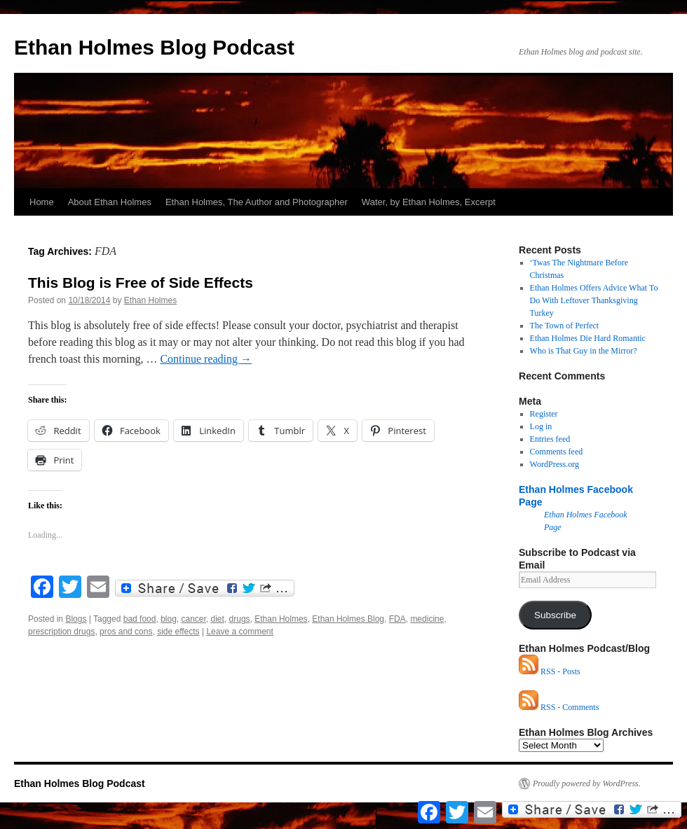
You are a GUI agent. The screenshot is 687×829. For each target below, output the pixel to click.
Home (41, 202)
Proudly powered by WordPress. (587, 783)
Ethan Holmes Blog (348, 619)
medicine (427, 619)
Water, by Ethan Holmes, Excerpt (429, 202)
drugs (239, 619)
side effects (178, 631)
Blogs (75, 619)
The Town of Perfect (564, 325)
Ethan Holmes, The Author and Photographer (256, 202)
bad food (139, 619)
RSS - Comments (559, 707)
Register (544, 414)
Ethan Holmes (150, 300)
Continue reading (206, 359)
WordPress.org (554, 464)
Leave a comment (239, 631)
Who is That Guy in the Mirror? (583, 351)
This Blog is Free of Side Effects (140, 282)
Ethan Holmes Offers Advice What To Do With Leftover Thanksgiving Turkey (594, 300)
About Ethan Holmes (109, 202)
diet (217, 619)
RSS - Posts (549, 671)
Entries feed (550, 439)
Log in (541, 426)
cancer (193, 619)
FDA (397, 619)
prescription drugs (61, 631)
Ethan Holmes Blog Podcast (154, 47)
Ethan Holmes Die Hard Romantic (588, 338)
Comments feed (556, 452)
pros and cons (126, 631)
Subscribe (555, 615)
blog (169, 619)
